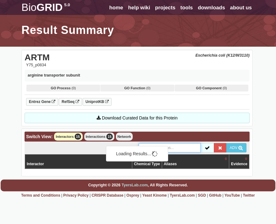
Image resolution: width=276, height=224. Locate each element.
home (116, 8)
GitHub (215, 195)
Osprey (132, 195)
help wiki (139, 8)
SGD (202, 195)
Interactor (35, 164)
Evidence (239, 164)
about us (241, 8)
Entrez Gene (42, 102)
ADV (236, 148)
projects (165, 8)
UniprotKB (97, 102)
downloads (211, 8)
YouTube (232, 195)
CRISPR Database (107, 195)
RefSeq (70, 102)
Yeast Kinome (154, 195)
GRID (45, 7)
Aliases (170, 164)
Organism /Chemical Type (147, 161)
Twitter (249, 195)
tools (186, 8)
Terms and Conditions (40, 195)
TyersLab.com (135, 185)
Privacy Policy (76, 195)
